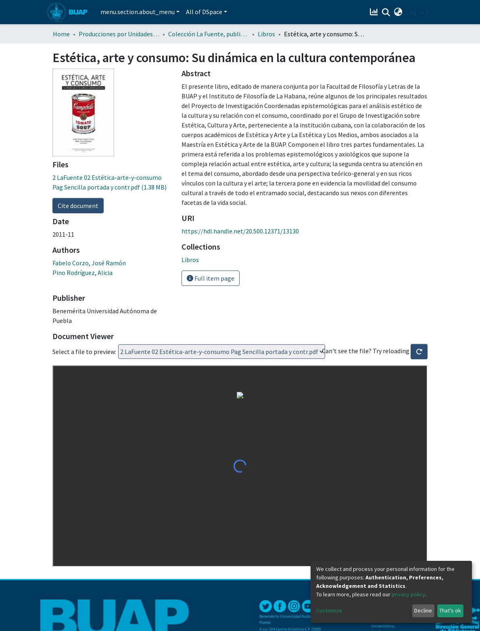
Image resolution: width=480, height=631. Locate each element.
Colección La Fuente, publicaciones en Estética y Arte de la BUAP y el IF (208, 34)
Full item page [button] (210, 278)
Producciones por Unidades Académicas (119, 34)
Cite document (78, 206)
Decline (423, 610)
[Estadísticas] (375, 12)
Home (61, 34)
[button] (398, 12)
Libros (266, 34)
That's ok (450, 610)
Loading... (221, 351)
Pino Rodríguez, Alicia (82, 273)
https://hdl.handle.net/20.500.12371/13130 (240, 231)
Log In (415, 12)
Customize (329, 610)
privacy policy (408, 594)
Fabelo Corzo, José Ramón (89, 263)
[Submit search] (386, 12)
